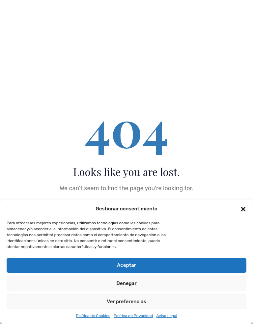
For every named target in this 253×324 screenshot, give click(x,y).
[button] (243, 209)
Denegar (126, 283)
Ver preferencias (126, 302)
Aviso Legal (166, 315)
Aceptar (126, 265)
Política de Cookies (93, 315)
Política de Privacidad (133, 315)
